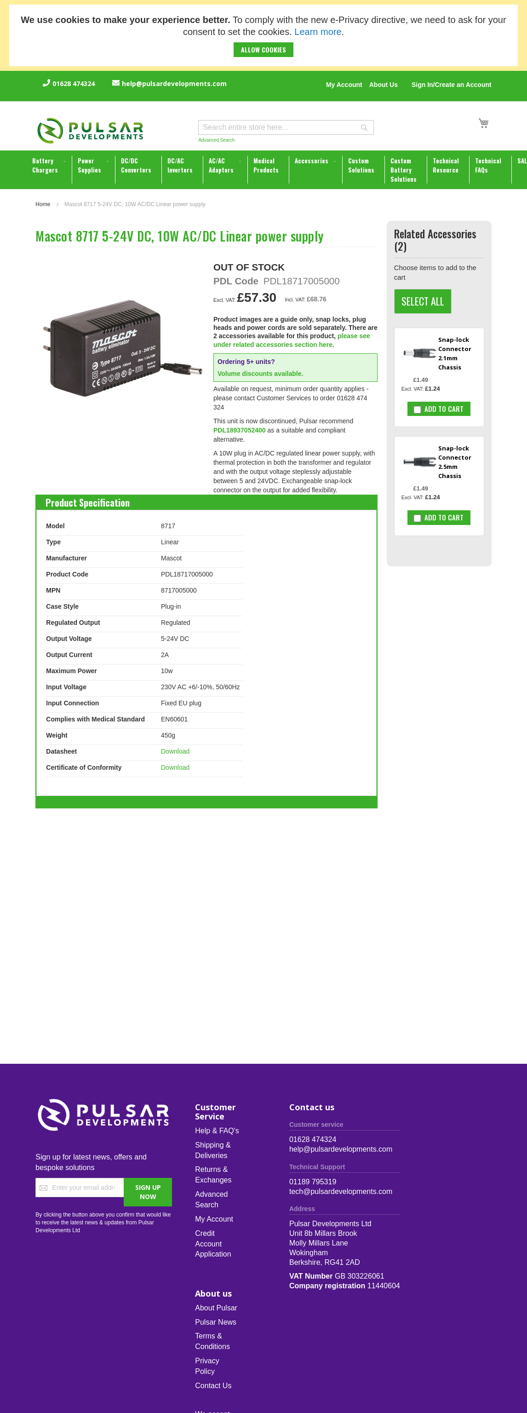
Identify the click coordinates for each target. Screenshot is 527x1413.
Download (175, 751)
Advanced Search (216, 140)
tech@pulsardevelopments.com (340, 1191)
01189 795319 (312, 1182)
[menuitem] (49, 165)
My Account (344, 84)
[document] (263, 35)
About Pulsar (216, 1308)
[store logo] (90, 130)
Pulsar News (215, 1322)
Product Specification (88, 500)
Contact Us (213, 1386)
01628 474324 (73, 83)
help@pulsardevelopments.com (174, 83)
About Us (383, 84)
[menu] (264, 169)
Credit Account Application (213, 1243)
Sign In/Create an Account (452, 84)
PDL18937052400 (239, 430)
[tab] (87, 500)
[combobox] (286, 127)
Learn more (317, 32)
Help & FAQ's (217, 1131)
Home (42, 204)
